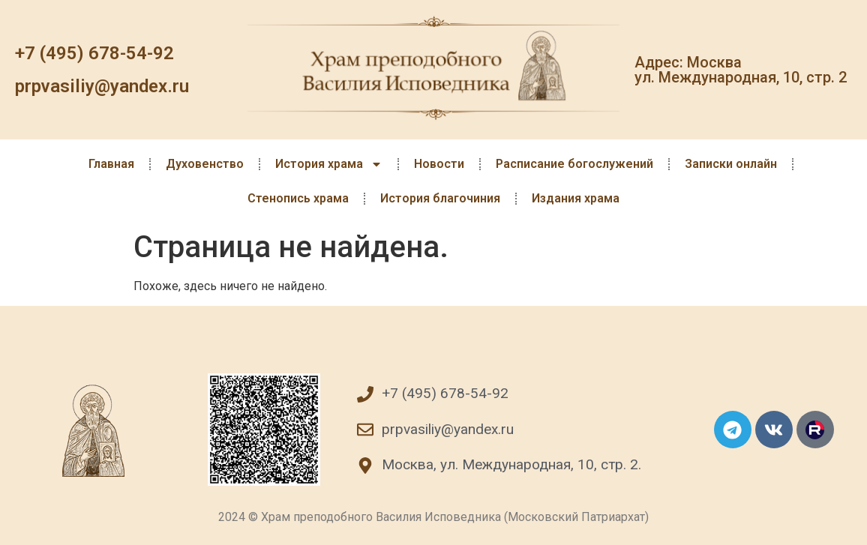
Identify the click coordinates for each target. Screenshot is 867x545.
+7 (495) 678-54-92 (94, 53)
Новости (439, 164)
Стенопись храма (298, 198)
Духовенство (205, 164)
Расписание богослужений (574, 164)
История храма (328, 164)
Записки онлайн (731, 164)
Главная (111, 164)
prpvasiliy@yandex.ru (102, 86)
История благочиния (440, 198)
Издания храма (576, 198)
